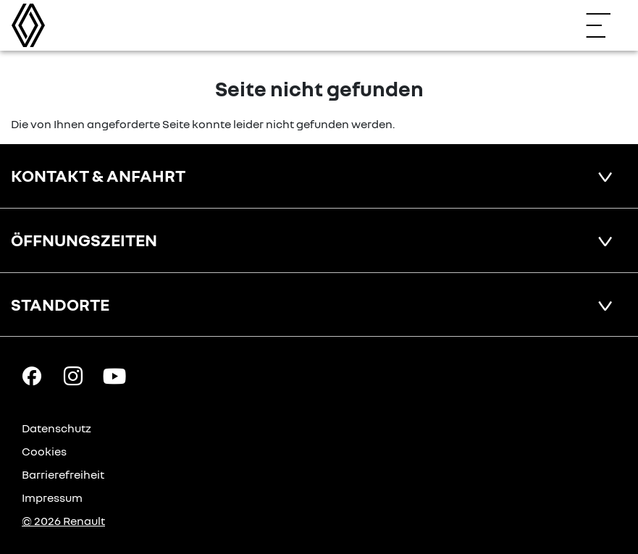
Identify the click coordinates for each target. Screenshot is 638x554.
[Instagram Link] (73, 375)
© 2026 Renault (63, 520)
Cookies (44, 451)
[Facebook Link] (32, 375)
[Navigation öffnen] (605, 25)
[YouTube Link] (114, 375)
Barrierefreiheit (63, 474)
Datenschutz (56, 428)
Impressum (52, 497)
